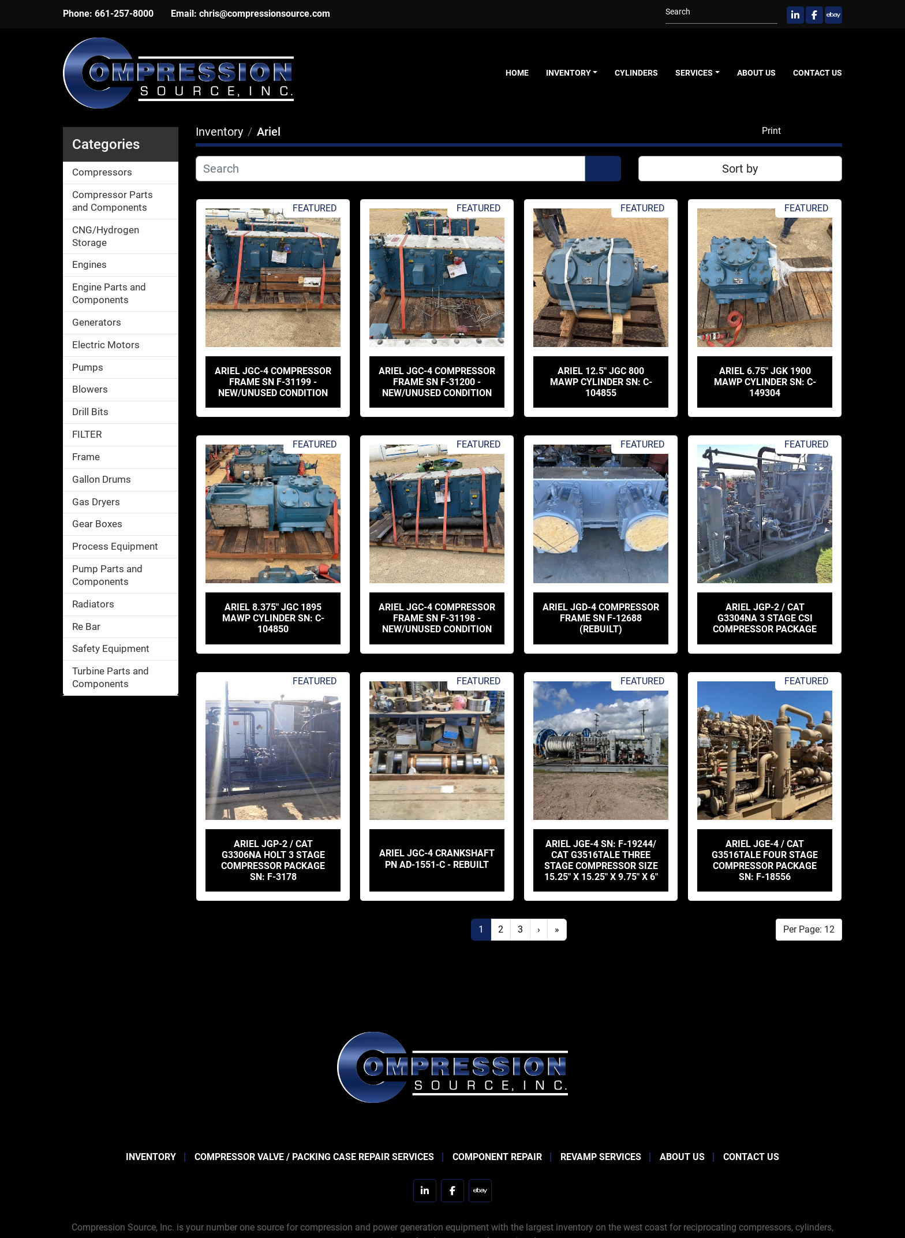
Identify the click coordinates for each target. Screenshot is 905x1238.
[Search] (716, 12)
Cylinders (636, 72)
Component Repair (497, 1156)
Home (517, 72)
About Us (756, 72)
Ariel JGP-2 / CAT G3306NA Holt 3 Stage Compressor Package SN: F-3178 (273, 860)
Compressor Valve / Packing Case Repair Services (314, 1156)
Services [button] (694, 72)
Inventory (568, 72)
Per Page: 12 (809, 929)
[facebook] (814, 15)
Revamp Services (600, 1156)
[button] (572, 73)
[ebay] (833, 15)
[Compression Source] (452, 1066)
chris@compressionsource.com (264, 13)
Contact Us (817, 72)
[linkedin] (795, 15)
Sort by (740, 169)
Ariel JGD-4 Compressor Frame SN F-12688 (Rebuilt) (601, 618)
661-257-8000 (124, 13)
